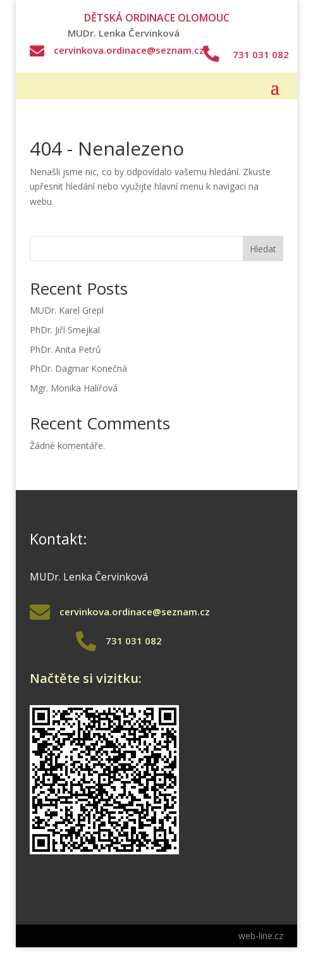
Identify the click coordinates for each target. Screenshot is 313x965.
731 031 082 (261, 54)
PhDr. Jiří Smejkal (65, 330)
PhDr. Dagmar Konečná (78, 368)
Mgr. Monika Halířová (74, 388)
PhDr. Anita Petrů (65, 349)
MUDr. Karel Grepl (67, 310)
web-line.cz (260, 936)
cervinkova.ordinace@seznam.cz (129, 50)
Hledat (263, 249)
